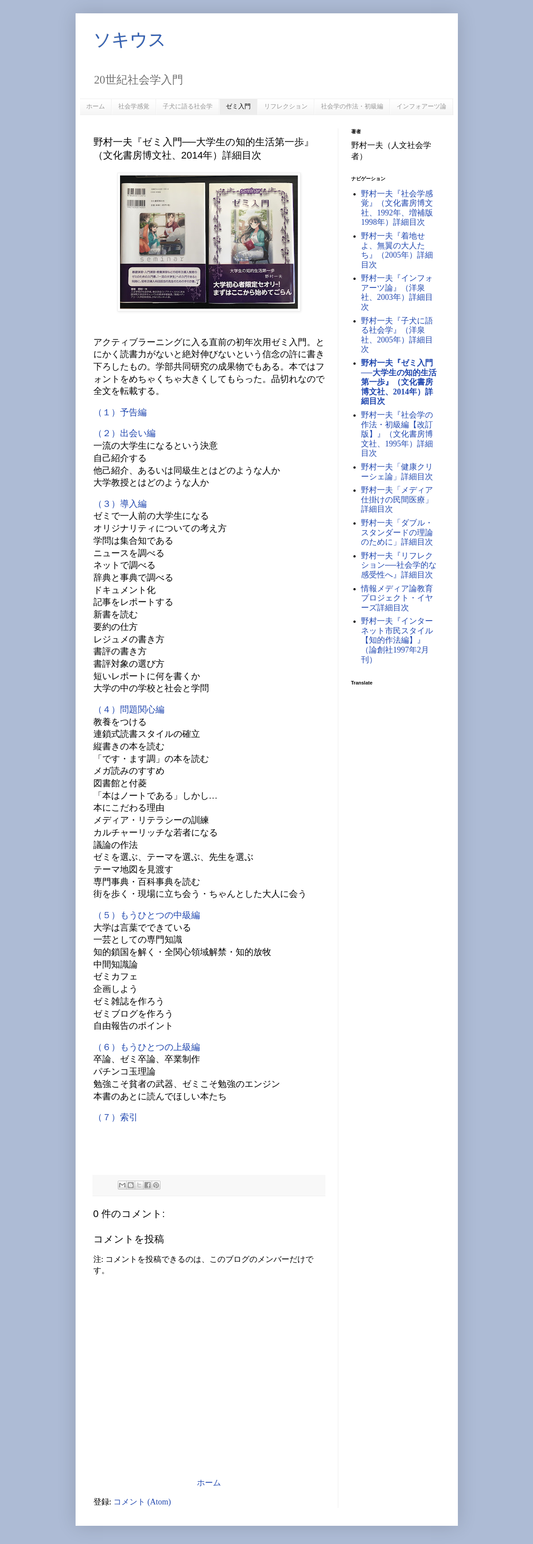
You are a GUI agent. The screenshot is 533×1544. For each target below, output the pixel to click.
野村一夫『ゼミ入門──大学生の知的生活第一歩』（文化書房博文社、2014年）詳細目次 (399, 382)
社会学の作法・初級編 (352, 106)
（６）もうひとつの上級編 (146, 1047)
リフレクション (286, 106)
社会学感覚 (133, 106)
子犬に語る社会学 (187, 106)
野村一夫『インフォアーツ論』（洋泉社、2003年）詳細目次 (397, 292)
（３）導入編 (120, 504)
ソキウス (129, 40)
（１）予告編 (120, 412)
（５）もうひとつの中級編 (146, 915)
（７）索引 (115, 1117)
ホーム (95, 106)
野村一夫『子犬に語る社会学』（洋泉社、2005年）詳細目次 (397, 335)
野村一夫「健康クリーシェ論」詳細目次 (397, 471)
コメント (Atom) (142, 1501)
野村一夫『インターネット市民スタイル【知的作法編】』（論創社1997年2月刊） (397, 640)
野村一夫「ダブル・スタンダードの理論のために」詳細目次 (397, 532)
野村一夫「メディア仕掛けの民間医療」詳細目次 (397, 499)
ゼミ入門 (238, 106)
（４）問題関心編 (128, 709)
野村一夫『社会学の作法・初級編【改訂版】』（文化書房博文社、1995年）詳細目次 (397, 434)
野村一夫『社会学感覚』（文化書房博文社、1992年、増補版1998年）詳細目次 (397, 208)
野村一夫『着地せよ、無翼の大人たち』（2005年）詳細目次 (397, 250)
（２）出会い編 (124, 433)
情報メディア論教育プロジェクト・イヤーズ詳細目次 (397, 598)
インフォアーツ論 (421, 106)
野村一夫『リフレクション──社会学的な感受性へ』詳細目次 (399, 565)
